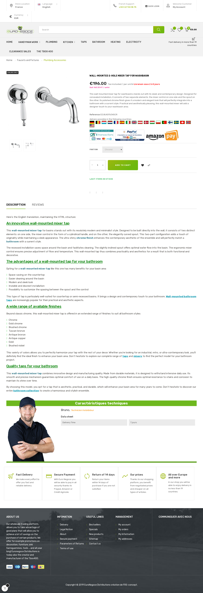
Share (92, 192)
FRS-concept (130, 585)
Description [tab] (16, 204)
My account (124, 524)
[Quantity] (97, 165)
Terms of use (66, 548)
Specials (93, 529)
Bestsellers (95, 524)
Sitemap (93, 539)
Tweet (98, 192)
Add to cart (123, 165)
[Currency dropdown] (18, 16)
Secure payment (68, 539)
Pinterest (104, 192)
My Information (126, 534)
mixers (138, 356)
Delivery (64, 524)
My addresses (125, 539)
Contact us (95, 543)
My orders (123, 529)
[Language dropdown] (47, 5)
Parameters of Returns (72, 543)
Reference (95, 114)
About (63, 534)
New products (96, 534)
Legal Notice (66, 529)
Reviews (38, 204)
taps (125, 356)
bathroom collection (26, 390)
